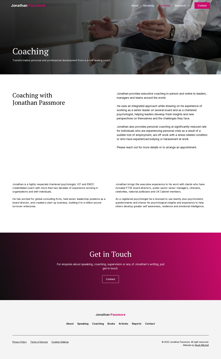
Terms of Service (39, 342)
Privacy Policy (19, 342)
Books (111, 323)
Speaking (148, 5)
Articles (123, 323)
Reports (136, 323)
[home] (28, 5)
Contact (202, 5)
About (134, 5)
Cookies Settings (60, 342)
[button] (182, 5)
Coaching (164, 5)
